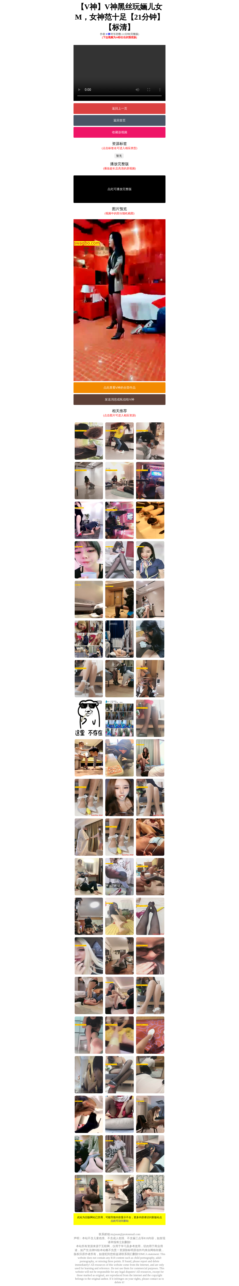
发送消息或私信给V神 (119, 399)
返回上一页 (119, 108)
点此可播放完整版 (119, 189)
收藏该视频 (119, 132)
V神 (108, 34)
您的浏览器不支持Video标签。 (119, 73)
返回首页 (119, 120)
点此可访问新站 (120, 1220)
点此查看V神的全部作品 (119, 387)
